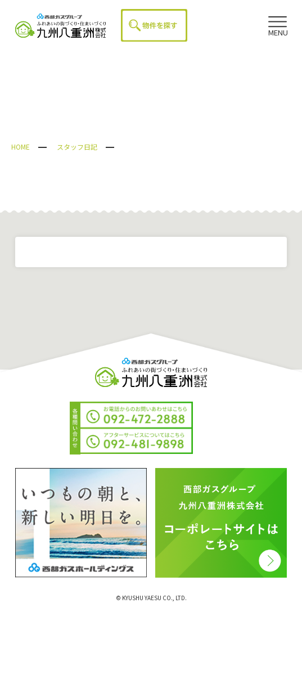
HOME (20, 146)
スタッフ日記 (77, 146)
